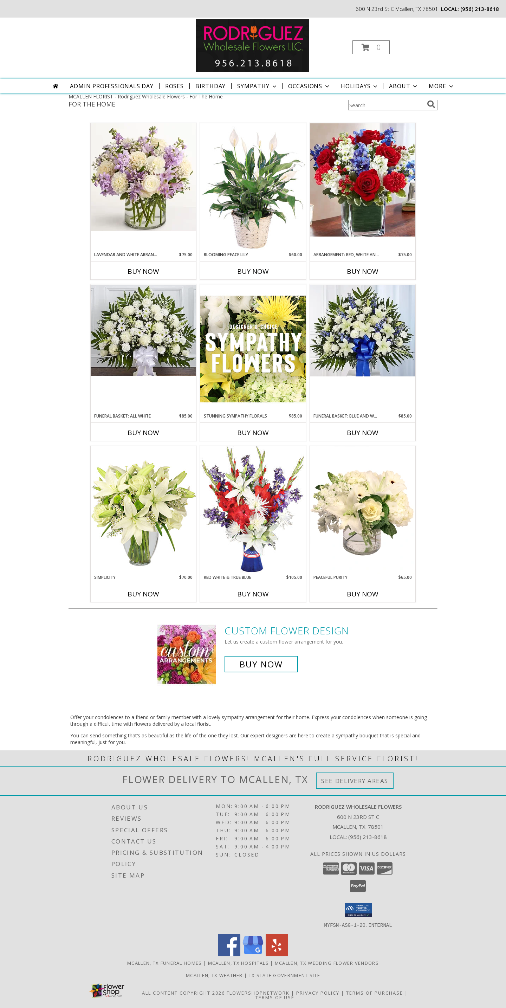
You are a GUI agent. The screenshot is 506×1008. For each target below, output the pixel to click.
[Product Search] (386, 105)
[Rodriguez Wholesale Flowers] (252, 45)
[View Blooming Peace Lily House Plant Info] (253, 187)
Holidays (360, 86)
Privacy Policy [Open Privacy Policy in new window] (317, 992)
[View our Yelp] (277, 954)
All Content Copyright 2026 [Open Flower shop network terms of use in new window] (183, 992)
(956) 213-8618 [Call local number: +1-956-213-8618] (479, 8)
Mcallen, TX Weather (214, 975)
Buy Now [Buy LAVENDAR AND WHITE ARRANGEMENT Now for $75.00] (143, 271)
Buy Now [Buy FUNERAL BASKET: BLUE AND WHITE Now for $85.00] (362, 432)
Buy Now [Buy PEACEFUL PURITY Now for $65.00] (362, 594)
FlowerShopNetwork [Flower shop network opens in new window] (258, 992)
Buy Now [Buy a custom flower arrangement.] (261, 664)
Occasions (309, 86)
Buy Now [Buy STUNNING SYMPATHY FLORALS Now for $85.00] (253, 432)
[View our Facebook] (229, 954)
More (441, 86)
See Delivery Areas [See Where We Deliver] (354, 781)
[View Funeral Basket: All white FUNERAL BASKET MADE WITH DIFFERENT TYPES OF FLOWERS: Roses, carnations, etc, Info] (143, 330)
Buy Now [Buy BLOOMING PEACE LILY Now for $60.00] (253, 271)
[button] (371, 47)
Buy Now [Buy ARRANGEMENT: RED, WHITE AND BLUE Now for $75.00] (362, 271)
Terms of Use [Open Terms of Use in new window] (274, 997)
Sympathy (257, 86)
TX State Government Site (284, 975)
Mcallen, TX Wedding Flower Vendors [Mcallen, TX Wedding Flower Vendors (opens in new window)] (327, 962)
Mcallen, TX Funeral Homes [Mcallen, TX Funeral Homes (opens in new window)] (164, 962)
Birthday (210, 86)
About (404, 86)
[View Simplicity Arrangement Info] (143, 510)
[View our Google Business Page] (253, 954)
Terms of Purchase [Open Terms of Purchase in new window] (374, 992)
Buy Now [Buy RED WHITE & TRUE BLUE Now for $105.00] (253, 594)
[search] (431, 104)
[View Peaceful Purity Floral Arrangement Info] (362, 510)
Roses (174, 86)
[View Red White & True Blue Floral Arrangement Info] (253, 510)
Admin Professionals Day (111, 86)
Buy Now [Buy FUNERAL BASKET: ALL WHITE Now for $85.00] (143, 432)
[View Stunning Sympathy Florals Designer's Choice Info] (253, 349)
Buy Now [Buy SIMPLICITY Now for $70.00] (143, 594)
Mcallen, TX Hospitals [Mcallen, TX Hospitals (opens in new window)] (238, 962)
